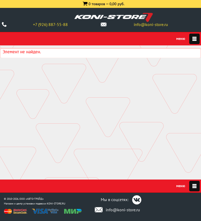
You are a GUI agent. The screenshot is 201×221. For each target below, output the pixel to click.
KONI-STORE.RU (56, 203)
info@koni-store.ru (151, 24)
